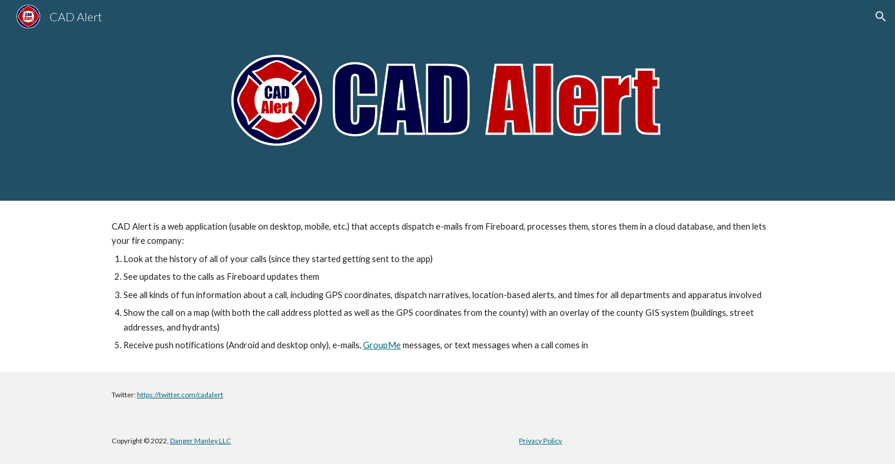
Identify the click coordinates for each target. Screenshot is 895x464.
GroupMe (382, 345)
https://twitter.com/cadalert (180, 394)
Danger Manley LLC (200, 440)
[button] (881, 16)
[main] (447, 286)
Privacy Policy (540, 440)
